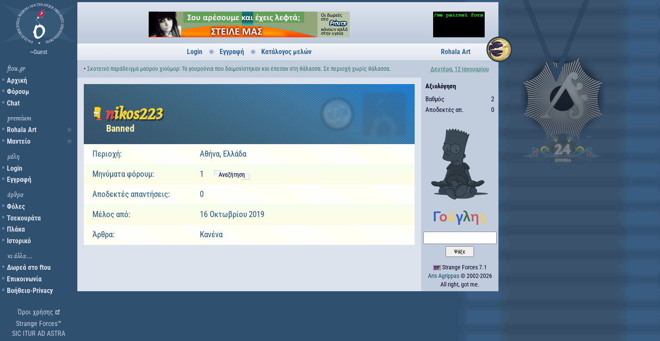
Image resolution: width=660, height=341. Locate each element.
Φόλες (16, 206)
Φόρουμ (18, 92)
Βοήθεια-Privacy (30, 291)
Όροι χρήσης (35, 312)
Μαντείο (19, 141)
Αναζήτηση (232, 174)
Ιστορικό (19, 241)
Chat (13, 103)
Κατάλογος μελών (286, 52)
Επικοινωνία (24, 279)
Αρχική (17, 80)
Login (14, 168)
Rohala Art (22, 130)
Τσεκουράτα (24, 218)
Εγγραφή (19, 179)
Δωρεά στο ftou (29, 267)
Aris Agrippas (443, 275)
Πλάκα (16, 229)
